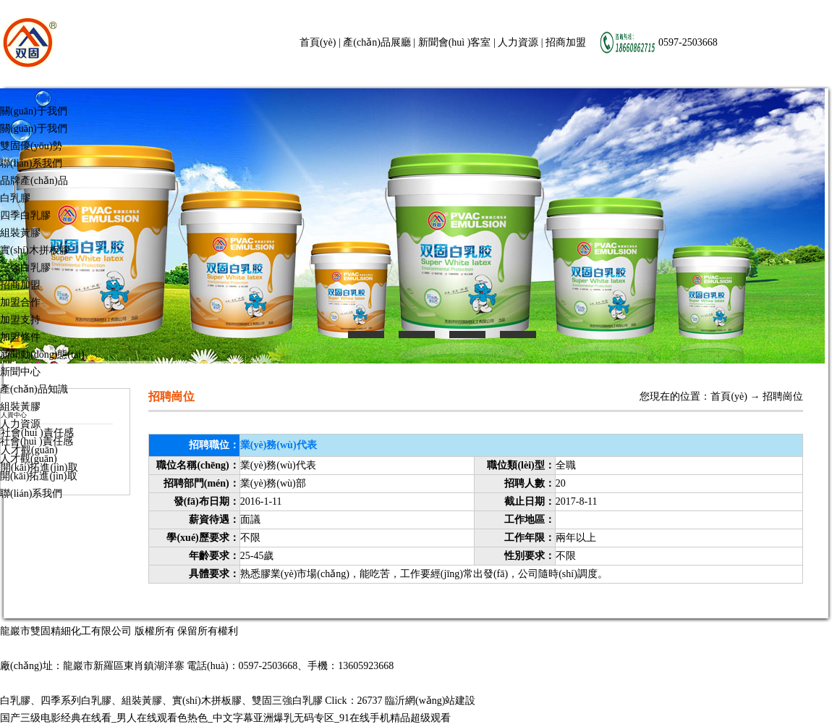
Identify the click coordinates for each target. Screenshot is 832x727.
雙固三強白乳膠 (287, 700)
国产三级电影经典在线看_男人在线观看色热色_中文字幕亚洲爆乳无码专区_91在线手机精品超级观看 (225, 718)
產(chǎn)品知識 (34, 389)
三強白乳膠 (25, 267)
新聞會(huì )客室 (454, 42)
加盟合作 (20, 302)
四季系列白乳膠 (76, 700)
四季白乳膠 (25, 215)
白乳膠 (15, 198)
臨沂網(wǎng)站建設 (430, 700)
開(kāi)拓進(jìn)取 (38, 476)
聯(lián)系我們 (31, 163)
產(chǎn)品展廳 (377, 42)
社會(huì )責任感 (36, 441)
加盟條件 (20, 337)
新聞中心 (20, 371)
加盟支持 (20, 319)
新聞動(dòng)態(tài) (42, 354)
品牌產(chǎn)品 (34, 180)
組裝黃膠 (20, 232)
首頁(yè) (318, 42)
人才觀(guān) (28, 458)
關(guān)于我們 (33, 111)
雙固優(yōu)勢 (31, 145)
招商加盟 (566, 42)
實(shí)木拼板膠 (34, 250)
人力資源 (518, 42)
